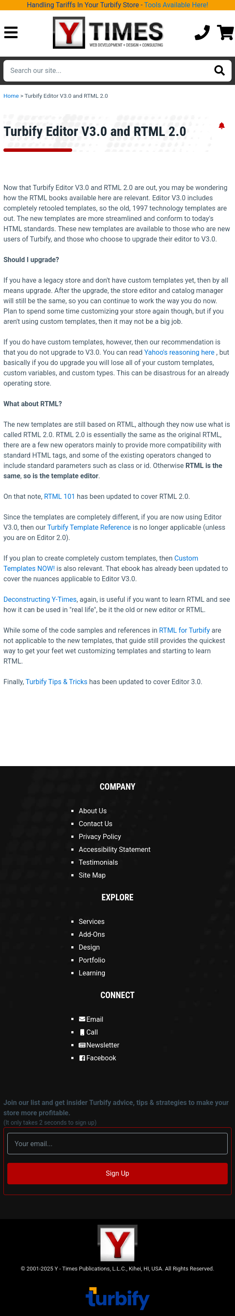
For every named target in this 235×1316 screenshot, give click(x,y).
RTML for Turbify (184, 630)
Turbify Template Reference (89, 527)
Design (89, 947)
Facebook (97, 1058)
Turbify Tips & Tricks (57, 682)
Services (91, 922)
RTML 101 (59, 496)
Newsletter (99, 1045)
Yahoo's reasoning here (179, 352)
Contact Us (96, 824)
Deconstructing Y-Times (39, 599)
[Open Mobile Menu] (11, 33)
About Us (93, 811)
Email (91, 1019)
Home (11, 96)
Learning (92, 973)
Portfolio (92, 960)
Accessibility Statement (114, 849)
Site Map (92, 875)
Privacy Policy (100, 837)
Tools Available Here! (176, 5)
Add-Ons (92, 934)
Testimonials (98, 862)
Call (88, 1032)
